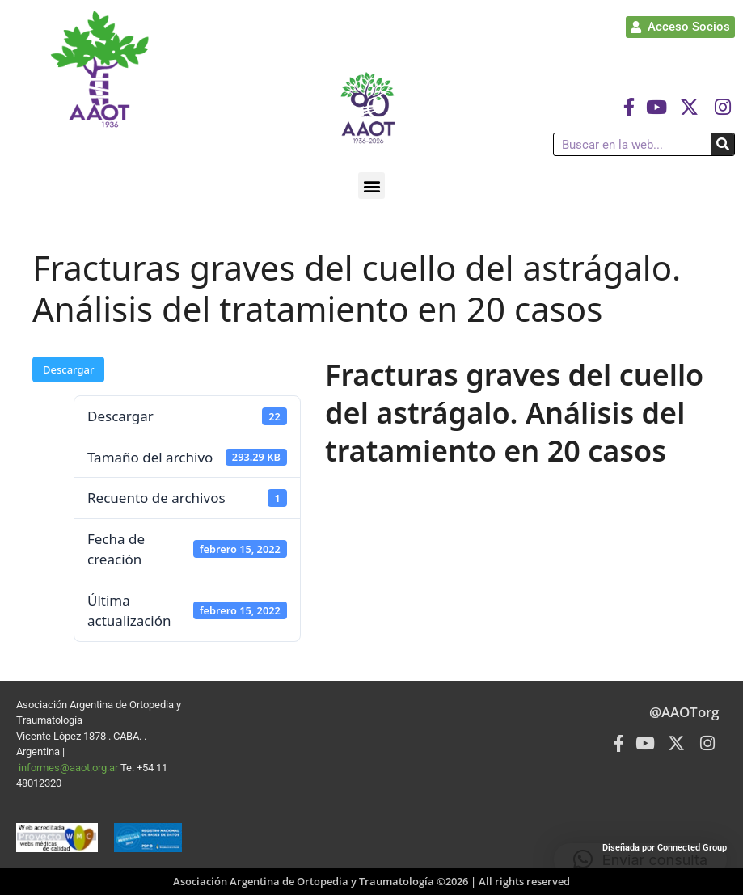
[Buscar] (722, 144)
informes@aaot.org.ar (69, 768)
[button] (371, 185)
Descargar (68, 369)
